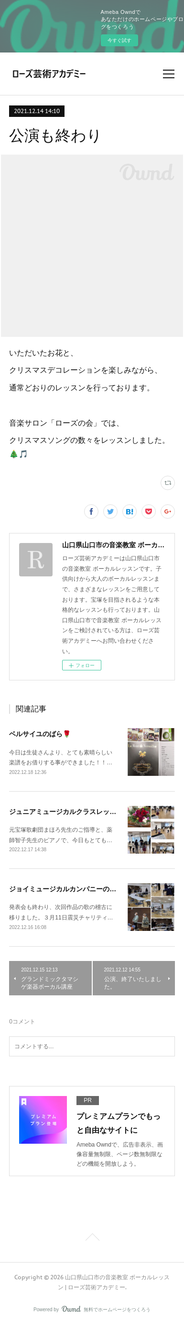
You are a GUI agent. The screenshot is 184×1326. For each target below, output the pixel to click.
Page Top (92, 1238)
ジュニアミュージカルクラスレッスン (66, 811)
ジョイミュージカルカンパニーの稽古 (66, 889)
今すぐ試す (119, 40)
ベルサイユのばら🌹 (40, 734)
